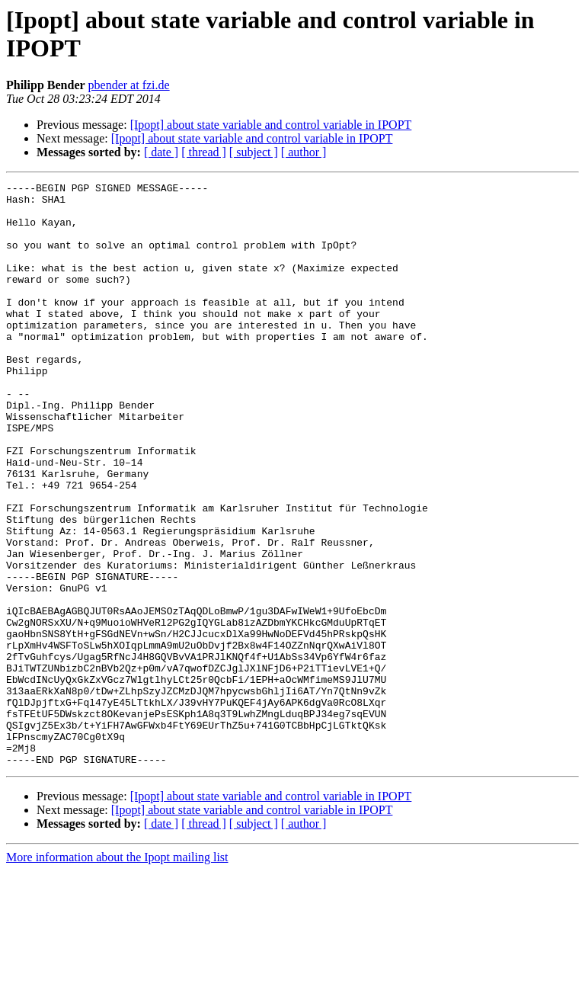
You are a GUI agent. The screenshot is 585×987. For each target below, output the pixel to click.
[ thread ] (203, 152)
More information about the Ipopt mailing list (117, 973)
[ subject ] (253, 152)
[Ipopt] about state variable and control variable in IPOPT (271, 124)
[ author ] (304, 152)
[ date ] (161, 152)
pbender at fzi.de (129, 85)
